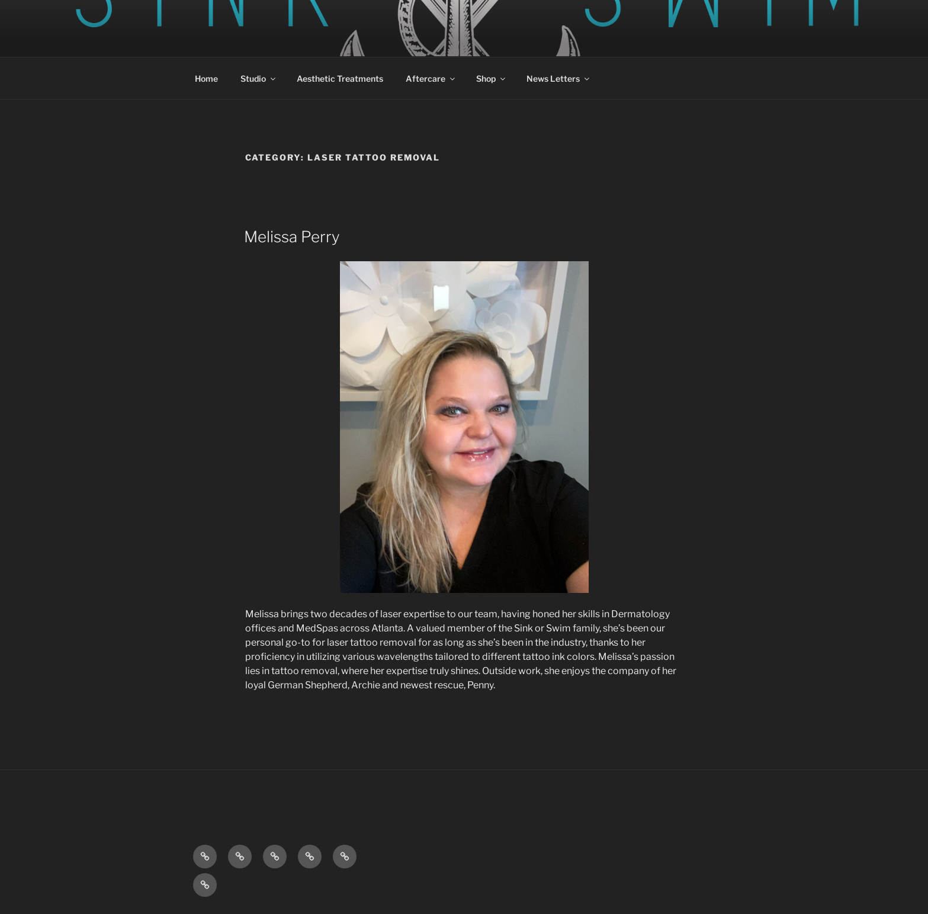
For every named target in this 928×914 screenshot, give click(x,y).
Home (206, 78)
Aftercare (431, 78)
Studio (258, 78)
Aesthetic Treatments (340, 78)
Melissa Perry (292, 236)
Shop (491, 78)
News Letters (558, 78)
